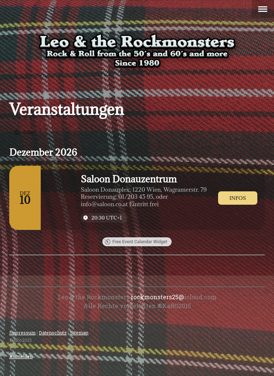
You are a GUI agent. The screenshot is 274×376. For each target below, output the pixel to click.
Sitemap (79, 333)
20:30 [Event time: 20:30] (106, 218)
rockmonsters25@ (157, 297)
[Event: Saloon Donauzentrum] (137, 198)
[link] (237, 198)
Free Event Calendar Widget (135, 242)
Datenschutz (53, 333)
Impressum (22, 333)
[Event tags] (145, 197)
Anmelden (21, 356)
